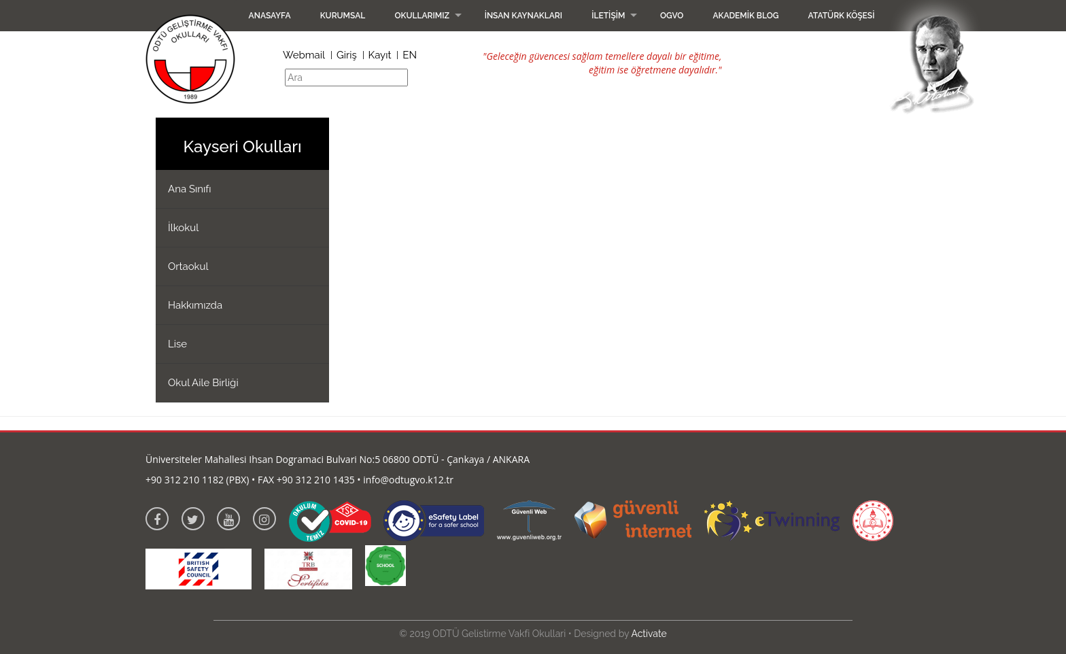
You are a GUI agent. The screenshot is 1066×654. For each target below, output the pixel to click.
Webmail (304, 55)
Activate (648, 633)
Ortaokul (188, 266)
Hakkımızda (195, 305)
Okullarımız (421, 15)
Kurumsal (343, 15)
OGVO (671, 15)
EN (409, 55)
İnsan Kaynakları (523, 15)
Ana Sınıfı (189, 189)
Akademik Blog (745, 15)
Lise (177, 344)
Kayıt (380, 55)
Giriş (347, 55)
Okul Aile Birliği (203, 383)
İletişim (608, 15)
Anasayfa (270, 15)
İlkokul (183, 228)
